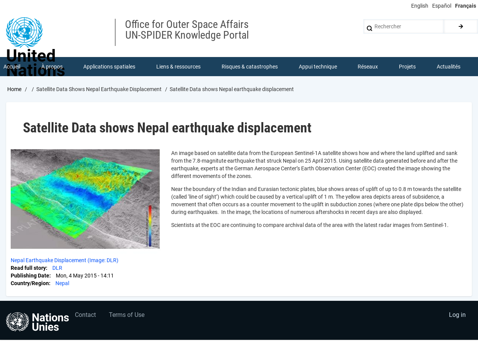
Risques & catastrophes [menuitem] (250, 67)
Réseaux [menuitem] (368, 67)
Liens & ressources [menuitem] (178, 67)
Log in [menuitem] (457, 315)
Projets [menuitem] (407, 67)
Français (465, 6)
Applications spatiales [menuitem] (110, 67)
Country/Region (30, 283)
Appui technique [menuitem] (318, 67)
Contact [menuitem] (85, 315)
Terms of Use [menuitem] (127, 315)
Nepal (62, 283)
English (419, 6)
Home (14, 89)
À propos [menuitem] (52, 67)
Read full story (28, 268)
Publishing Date (30, 275)
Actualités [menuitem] (448, 67)
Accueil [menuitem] (11, 67)
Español (441, 6)
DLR (57, 268)
